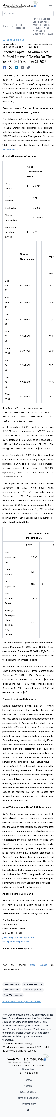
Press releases (20, 26)
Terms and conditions (28, 1097)
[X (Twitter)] (28, 1110)
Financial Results (11, 984)
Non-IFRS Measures (13, 995)
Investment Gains (11, 990)
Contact (28, 1079)
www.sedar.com (10, 149)
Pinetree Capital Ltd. (33, 990)
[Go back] (28, 40)
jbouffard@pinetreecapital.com (18, 937)
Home (5, 26)
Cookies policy (28, 1091)
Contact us (28, 1069)
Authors (28, 1085)
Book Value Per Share (33, 984)
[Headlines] (20, 4)
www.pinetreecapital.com (15, 941)
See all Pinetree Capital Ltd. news (21, 1001)
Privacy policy (28, 1103)
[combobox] (28, 13)
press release (38, 964)
